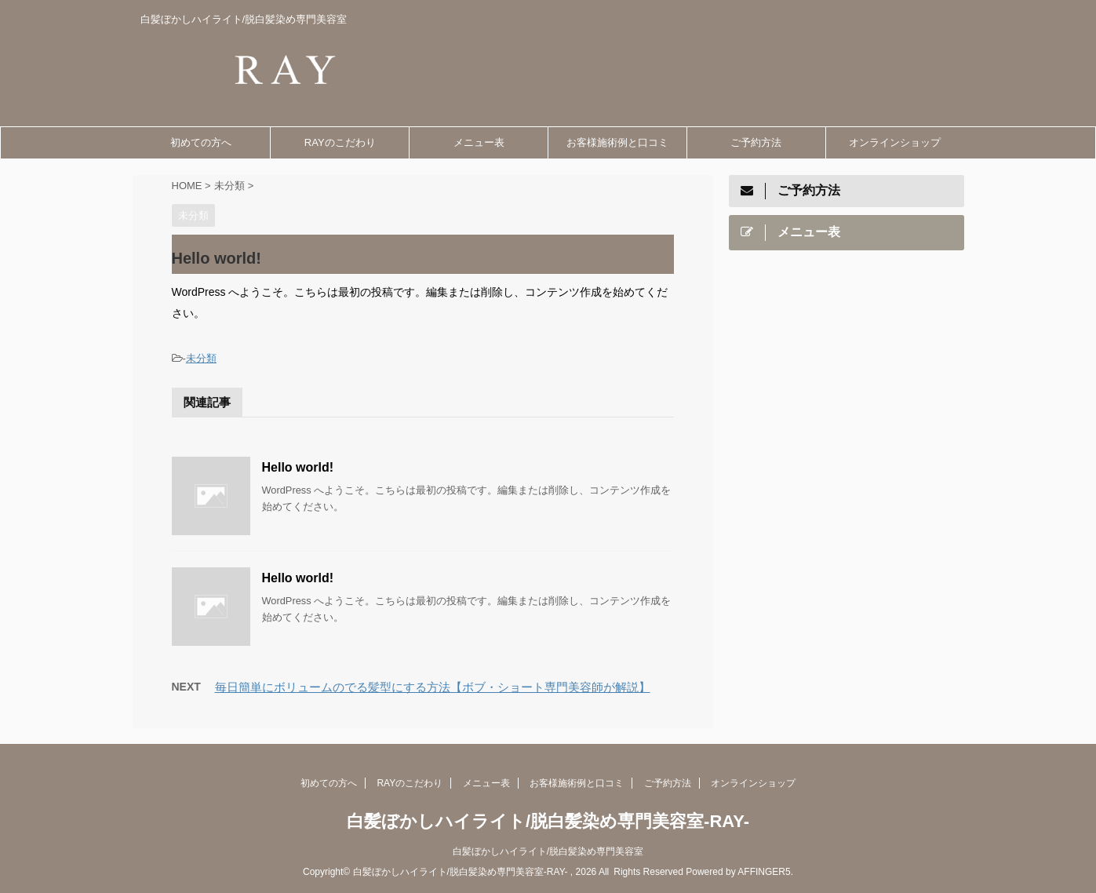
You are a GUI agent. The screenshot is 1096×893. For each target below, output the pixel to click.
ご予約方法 (755, 142)
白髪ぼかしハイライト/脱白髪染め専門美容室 (548, 851)
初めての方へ (200, 142)
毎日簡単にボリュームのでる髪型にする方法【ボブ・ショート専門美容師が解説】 (432, 687)
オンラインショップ (895, 142)
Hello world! (298, 467)
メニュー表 (478, 142)
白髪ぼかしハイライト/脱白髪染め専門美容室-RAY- (548, 821)
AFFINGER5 (763, 871)
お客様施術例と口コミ (617, 142)
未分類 (201, 358)
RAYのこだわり (340, 142)
